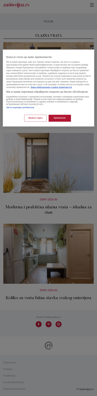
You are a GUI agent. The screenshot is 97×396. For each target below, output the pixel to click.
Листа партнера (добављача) (20, 108)
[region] (48, 88)
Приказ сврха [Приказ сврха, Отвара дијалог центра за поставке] (35, 118)
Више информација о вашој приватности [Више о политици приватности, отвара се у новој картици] (51, 87)
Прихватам (60, 118)
